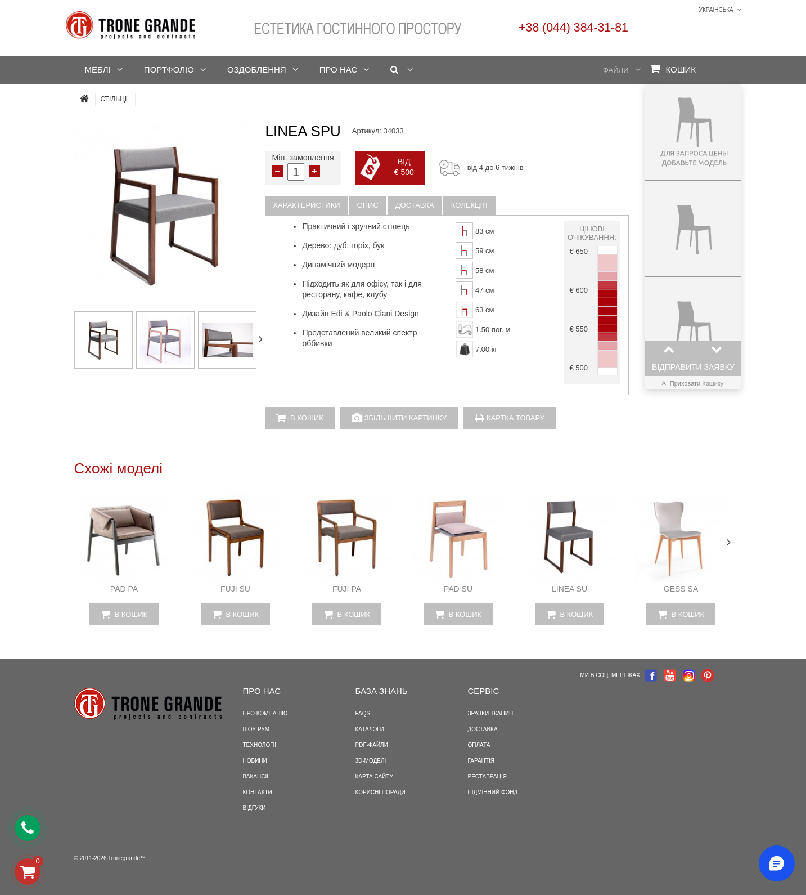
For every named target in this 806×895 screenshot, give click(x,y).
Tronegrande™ (127, 858)
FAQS (363, 713)
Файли (616, 70)
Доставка (414, 205)
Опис (368, 205)
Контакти (257, 792)
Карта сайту (374, 776)
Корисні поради (380, 792)
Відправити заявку (693, 367)
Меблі (98, 69)
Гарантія (481, 761)
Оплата (479, 745)
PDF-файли (371, 745)
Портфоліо (169, 69)
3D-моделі (370, 761)
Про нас (338, 69)
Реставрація (487, 776)
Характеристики (306, 205)
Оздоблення (256, 69)
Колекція (469, 205)
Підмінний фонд (493, 792)
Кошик (673, 68)
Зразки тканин (491, 713)
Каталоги (369, 729)
